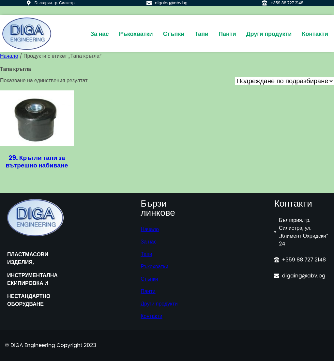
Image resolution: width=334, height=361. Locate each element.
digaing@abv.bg (171, 3)
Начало (9, 56)
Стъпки (149, 279)
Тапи (146, 254)
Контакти (151, 316)
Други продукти (159, 303)
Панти (148, 291)
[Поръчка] (284, 81)
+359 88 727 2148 (286, 3)
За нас (149, 241)
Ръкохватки (154, 266)
